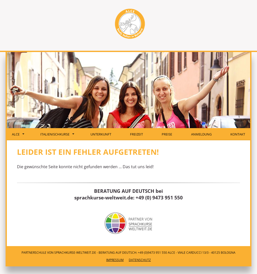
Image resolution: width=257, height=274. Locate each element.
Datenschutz (140, 260)
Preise (167, 134)
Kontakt (237, 134)
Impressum (115, 260)
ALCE (18, 134)
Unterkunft (100, 134)
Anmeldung (201, 134)
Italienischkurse (57, 134)
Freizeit (136, 134)
